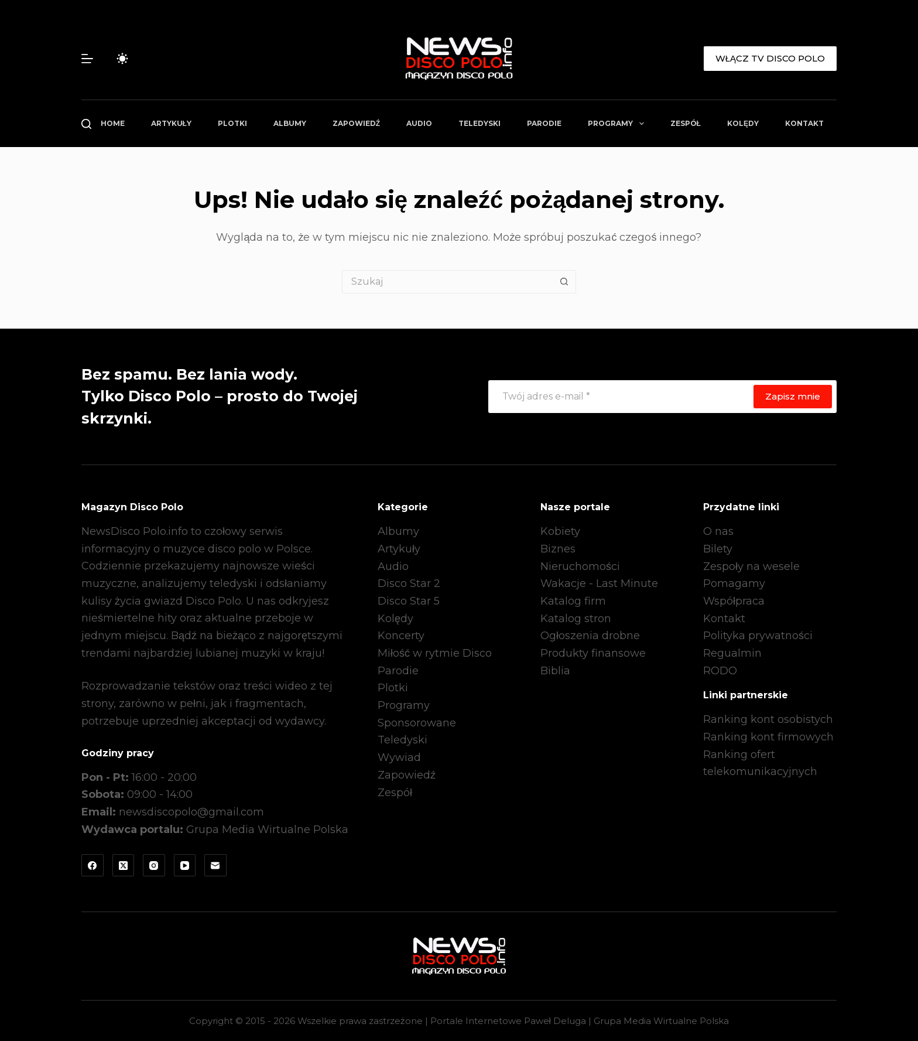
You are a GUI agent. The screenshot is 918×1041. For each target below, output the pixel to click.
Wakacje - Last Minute (599, 583)
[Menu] (87, 58)
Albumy (289, 123)
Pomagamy (734, 583)
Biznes (558, 548)
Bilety (717, 548)
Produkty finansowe (593, 653)
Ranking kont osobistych (768, 719)
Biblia (555, 670)
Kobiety (560, 531)
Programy (618, 124)
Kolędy (743, 123)
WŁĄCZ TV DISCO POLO (770, 58)
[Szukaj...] (447, 281)
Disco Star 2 (409, 583)
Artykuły (171, 123)
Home (113, 123)
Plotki (232, 123)
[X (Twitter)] (123, 865)
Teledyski (479, 123)
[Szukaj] (86, 124)
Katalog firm (573, 601)
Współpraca (734, 601)
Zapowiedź (356, 123)
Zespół (685, 123)
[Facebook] (92, 865)
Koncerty (401, 635)
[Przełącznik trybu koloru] (122, 58)
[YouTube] (185, 865)
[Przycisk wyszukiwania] (564, 281)
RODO (720, 670)
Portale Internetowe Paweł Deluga (508, 1020)
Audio (419, 123)
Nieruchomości (580, 566)
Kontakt (804, 123)
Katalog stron (575, 618)
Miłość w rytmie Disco (435, 653)
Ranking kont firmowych (768, 737)
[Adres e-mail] (620, 396)
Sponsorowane (417, 722)
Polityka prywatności (758, 635)
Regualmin (732, 653)
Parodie (544, 123)
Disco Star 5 (409, 601)
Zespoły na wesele (751, 566)
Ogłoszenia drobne (590, 635)
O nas (718, 531)
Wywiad (399, 757)
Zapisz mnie (792, 396)
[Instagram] (154, 865)
